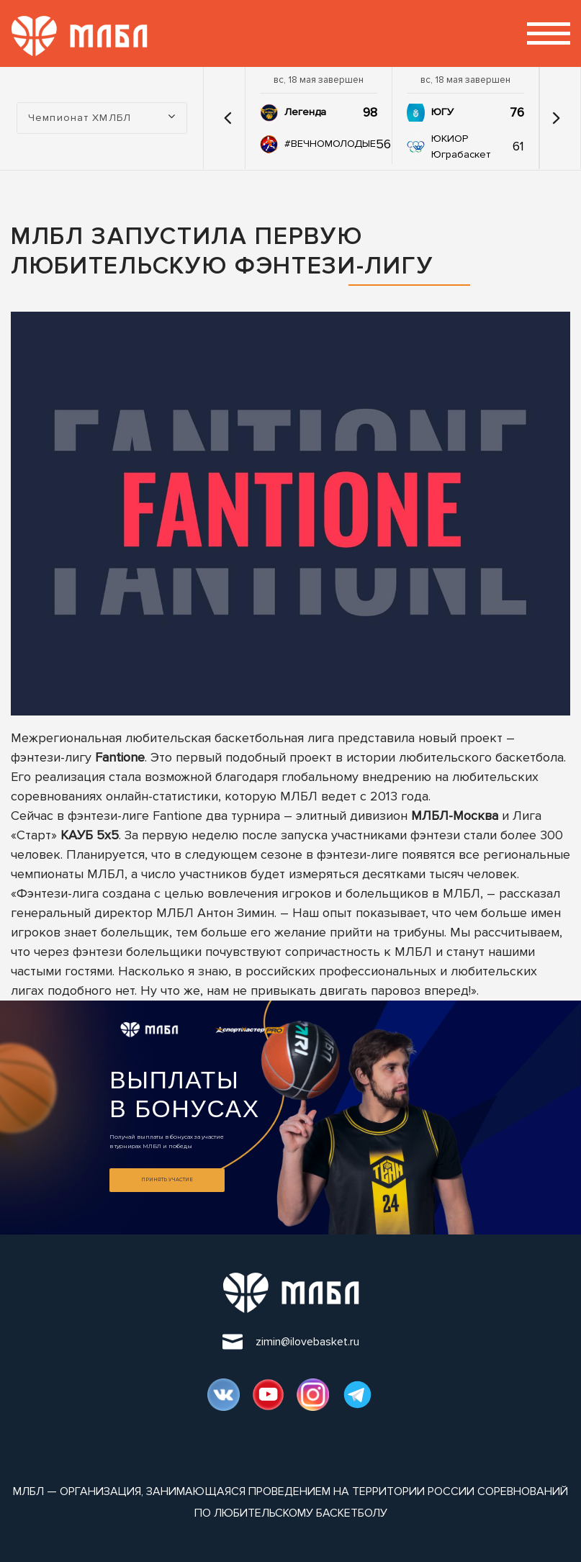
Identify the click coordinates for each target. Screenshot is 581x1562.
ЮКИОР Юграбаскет (460, 146)
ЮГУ (442, 112)
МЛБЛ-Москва (454, 815)
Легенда (305, 112)
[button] (228, 118)
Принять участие (167, 1179)
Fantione (120, 757)
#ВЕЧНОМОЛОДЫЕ (330, 143)
